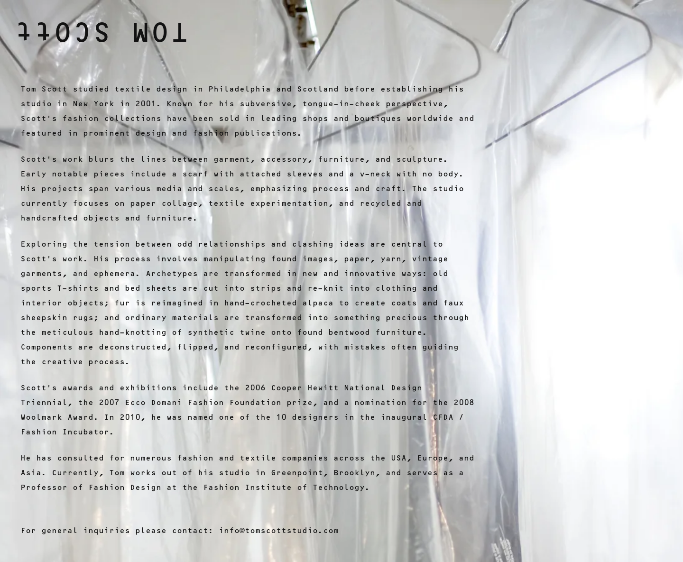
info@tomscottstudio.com (279, 530)
